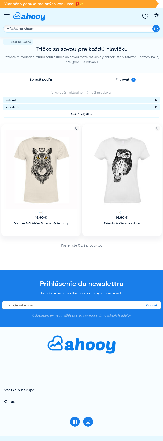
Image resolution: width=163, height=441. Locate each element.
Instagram (88, 422)
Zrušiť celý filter (82, 114)
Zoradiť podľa (41, 79)
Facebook (75, 422)
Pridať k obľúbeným (76, 128)
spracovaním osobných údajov (107, 315)
